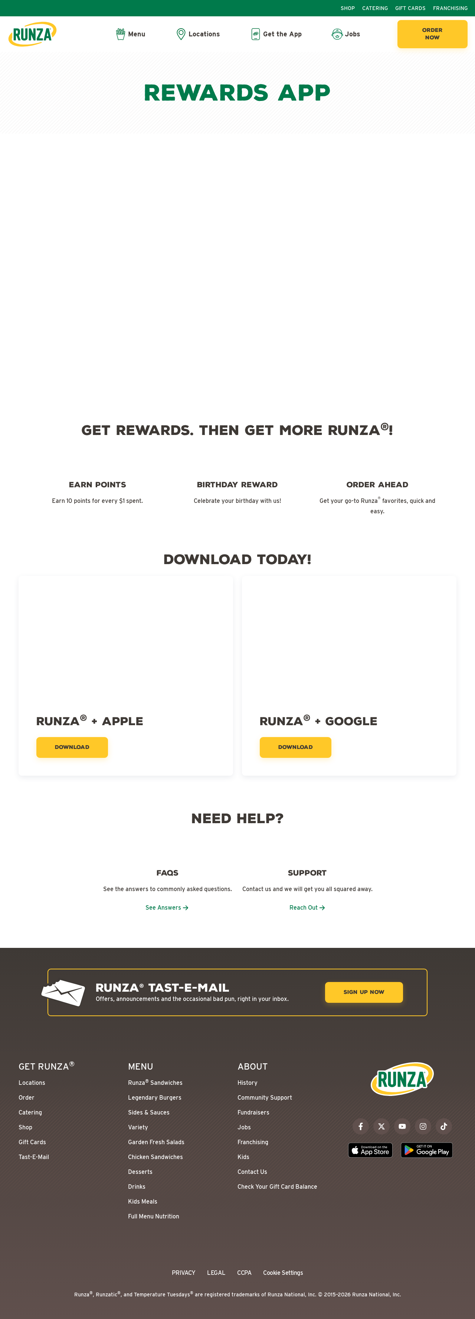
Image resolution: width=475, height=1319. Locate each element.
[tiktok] (444, 1126)
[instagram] (423, 1126)
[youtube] (402, 1126)
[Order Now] (432, 34)
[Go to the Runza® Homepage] (32, 34)
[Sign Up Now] (364, 992)
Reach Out (307, 907)
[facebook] (361, 1126)
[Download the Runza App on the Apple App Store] (370, 1150)
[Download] (72, 747)
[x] (381, 1126)
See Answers (167, 907)
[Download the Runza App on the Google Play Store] (426, 1150)
